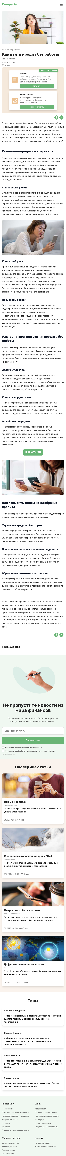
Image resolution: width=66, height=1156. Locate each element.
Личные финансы (9, 1147)
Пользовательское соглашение (15, 1116)
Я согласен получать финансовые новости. (23, 747)
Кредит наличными (43, 1123)
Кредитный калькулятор (45, 1147)
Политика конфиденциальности (15, 1112)
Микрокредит (40, 1109)
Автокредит (40, 1120)
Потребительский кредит (46, 1112)
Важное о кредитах (10, 1143)
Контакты (6, 1123)
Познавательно (8, 1150)
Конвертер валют (42, 1143)
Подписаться (33, 740)
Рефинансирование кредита (47, 1116)
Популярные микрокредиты (46, 1127)
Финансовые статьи (11, 1138)
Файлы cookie (8, 1109)
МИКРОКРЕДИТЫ (33, 452)
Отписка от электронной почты (15, 1130)
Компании (6, 1127)
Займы (38, 1104)
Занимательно (8, 1154)
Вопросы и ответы (10, 1120)
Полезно (39, 1138)
